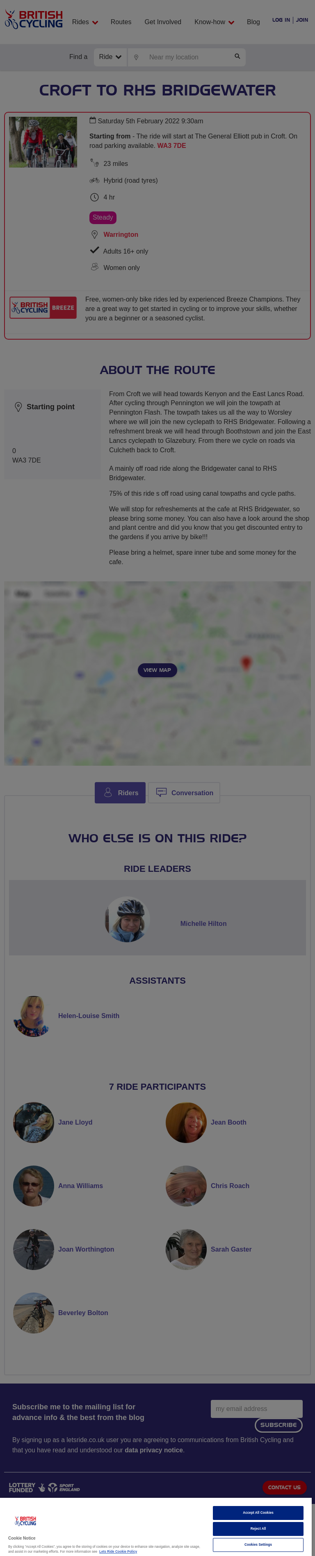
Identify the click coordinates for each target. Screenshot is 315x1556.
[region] (156, 1527)
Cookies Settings (258, 1545)
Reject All (258, 1529)
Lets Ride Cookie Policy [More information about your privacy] (118, 1552)
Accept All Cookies (258, 1513)
